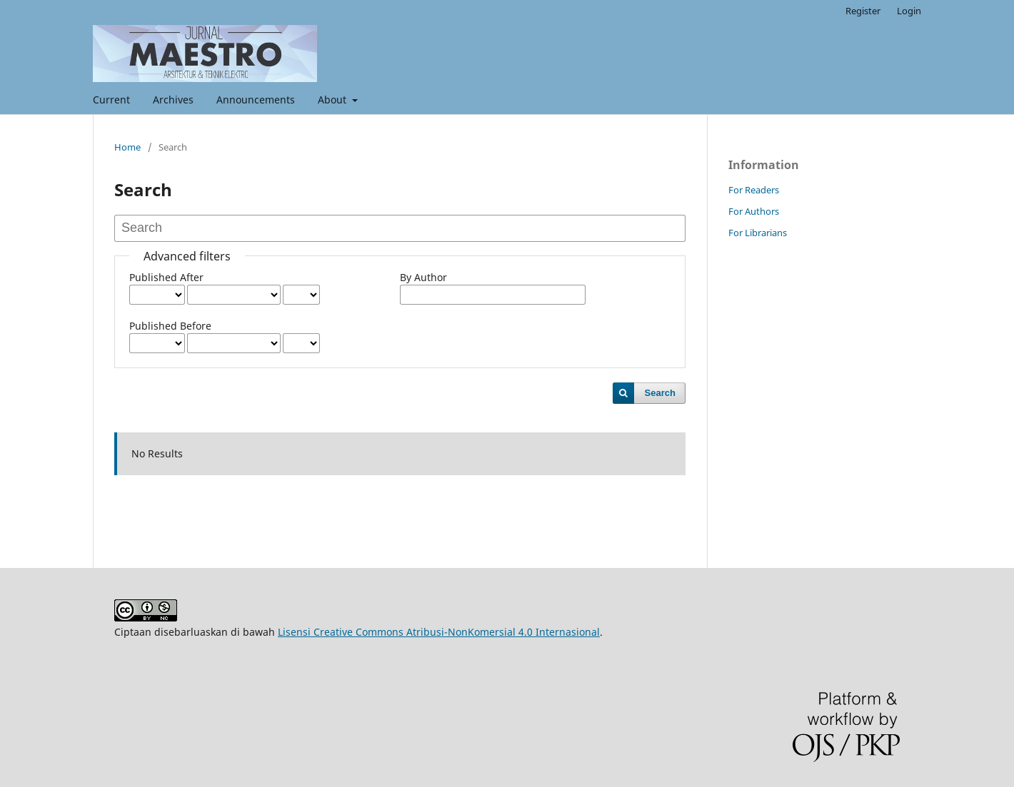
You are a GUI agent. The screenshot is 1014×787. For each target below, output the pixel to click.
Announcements (255, 99)
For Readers (753, 189)
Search (660, 392)
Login (909, 10)
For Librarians (757, 232)
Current (111, 99)
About (333, 99)
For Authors (753, 211)
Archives (173, 99)
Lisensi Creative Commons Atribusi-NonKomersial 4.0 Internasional (439, 632)
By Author (423, 277)
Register (862, 10)
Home (127, 147)
